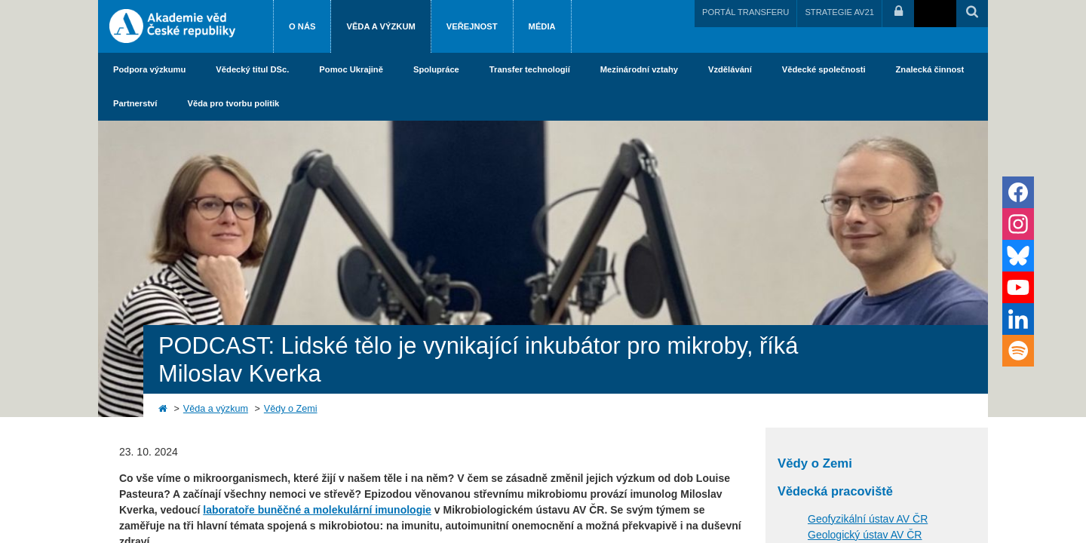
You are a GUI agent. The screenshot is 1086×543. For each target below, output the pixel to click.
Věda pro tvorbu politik (233, 103)
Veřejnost (472, 26)
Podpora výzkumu (149, 69)
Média (542, 26)
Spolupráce (436, 69)
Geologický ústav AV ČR (865, 535)
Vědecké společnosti (824, 69)
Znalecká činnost (930, 69)
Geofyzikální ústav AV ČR (868, 519)
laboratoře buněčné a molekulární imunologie (317, 510)
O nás (302, 26)
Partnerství (135, 103)
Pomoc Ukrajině (351, 69)
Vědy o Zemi (291, 408)
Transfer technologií (529, 69)
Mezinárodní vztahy (639, 69)
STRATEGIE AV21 (839, 12)
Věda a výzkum (380, 26)
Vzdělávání (730, 69)
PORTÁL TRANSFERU (745, 12)
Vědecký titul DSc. (252, 69)
